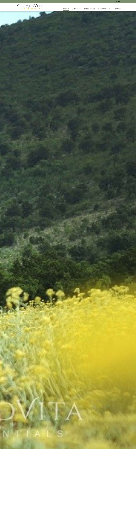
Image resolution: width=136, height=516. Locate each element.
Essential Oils (104, 8)
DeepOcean (89, 8)
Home (66, 8)
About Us (76, 8)
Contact (117, 8)
